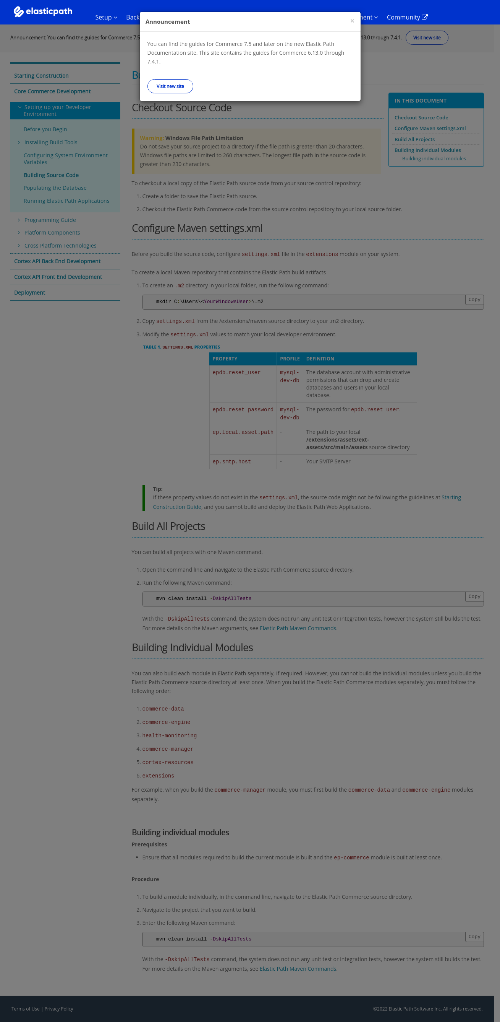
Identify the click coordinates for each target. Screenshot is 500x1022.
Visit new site (170, 86)
